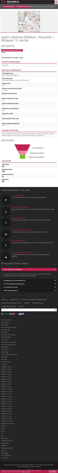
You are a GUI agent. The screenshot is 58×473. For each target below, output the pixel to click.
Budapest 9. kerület (6, 386)
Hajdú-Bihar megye (6, 337)
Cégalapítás (4, 445)
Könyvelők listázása (23, 6)
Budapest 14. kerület (6, 399)
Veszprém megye (5, 362)
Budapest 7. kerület (6, 381)
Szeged (3, 428)
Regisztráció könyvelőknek (47, 6)
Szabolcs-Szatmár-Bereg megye (9, 354)
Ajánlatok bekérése (9, 6)
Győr (2, 436)
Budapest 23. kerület (6, 421)
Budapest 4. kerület (6, 374)
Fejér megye (4, 332)
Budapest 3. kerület (6, 371)
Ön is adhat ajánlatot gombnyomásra (13, 284)
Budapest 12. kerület (6, 394)
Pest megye (4, 349)
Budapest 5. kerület (6, 376)
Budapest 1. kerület (6, 367)
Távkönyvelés (4, 458)
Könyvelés (3, 450)
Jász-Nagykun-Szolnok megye (8, 342)
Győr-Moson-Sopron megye (8, 334)
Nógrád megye (5, 347)
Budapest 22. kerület (6, 418)
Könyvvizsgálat (4, 453)
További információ (25, 472)
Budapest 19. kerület (6, 411)
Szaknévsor (4, 299)
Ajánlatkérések (14, 299)
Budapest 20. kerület (6, 413)
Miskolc (3, 431)
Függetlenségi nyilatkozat (8, 306)
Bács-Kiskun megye (6, 320)
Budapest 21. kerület (6, 416)
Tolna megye (4, 357)
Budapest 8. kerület (6, 384)
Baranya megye (5, 322)
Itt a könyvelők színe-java (10, 287)
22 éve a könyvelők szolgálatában (12, 269)
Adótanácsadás (5, 438)
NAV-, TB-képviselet (6, 455)
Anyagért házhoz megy (6, 440)
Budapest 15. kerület (6, 401)
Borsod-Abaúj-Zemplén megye (9, 327)
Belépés (34, 6)
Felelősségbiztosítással (7, 448)
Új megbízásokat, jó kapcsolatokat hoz (14, 280)
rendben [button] (53, 471)
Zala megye (4, 364)
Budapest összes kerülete (8, 423)
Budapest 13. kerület (6, 396)
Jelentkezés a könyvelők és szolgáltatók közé (34, 299)
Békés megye (4, 325)
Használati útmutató (37, 303)
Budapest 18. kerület (6, 408)
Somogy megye (5, 352)
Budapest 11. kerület (6, 391)
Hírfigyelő (26, 303)
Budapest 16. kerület (6, 403)
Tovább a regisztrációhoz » (10, 290)
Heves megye (4, 339)
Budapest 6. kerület (6, 379)
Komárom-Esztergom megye (8, 344)
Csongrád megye (5, 330)
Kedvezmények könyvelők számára (11, 303)
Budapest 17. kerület (6, 406)
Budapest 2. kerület (6, 369)
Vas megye (4, 359)
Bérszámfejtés (4, 443)
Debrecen (3, 426)
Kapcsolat (21, 306)
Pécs (2, 433)
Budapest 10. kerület (6, 389)
